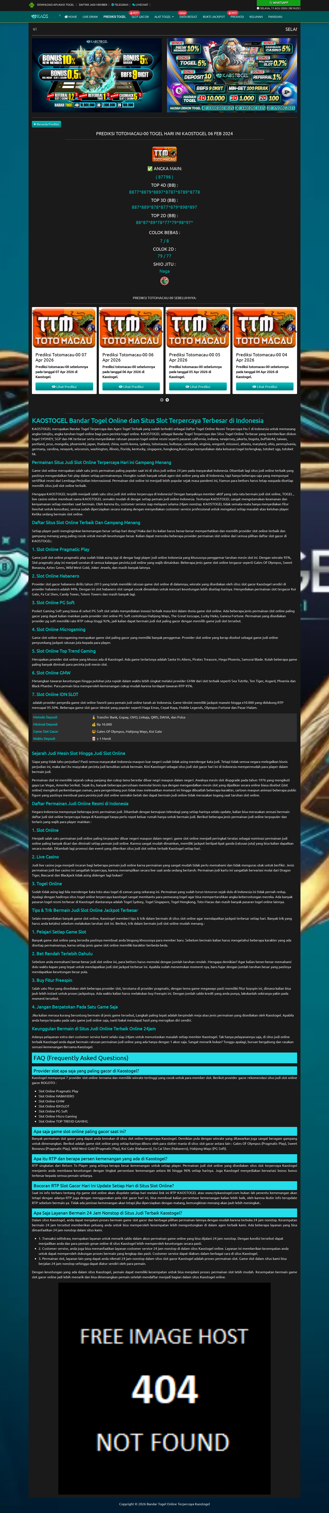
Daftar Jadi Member (93, 4)
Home (70, 16)
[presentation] (161, 399)
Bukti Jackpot (214, 16)
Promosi (237, 16)
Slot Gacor (140, 16)
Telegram (119, 4)
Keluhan (256, 16)
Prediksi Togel (114, 16)
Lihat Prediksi (64, 386)
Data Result (188, 16)
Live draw (90, 16)
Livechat (140, 4)
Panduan (275, 16)
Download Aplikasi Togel (52, 4)
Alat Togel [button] (162, 16)
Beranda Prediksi (46, 124)
